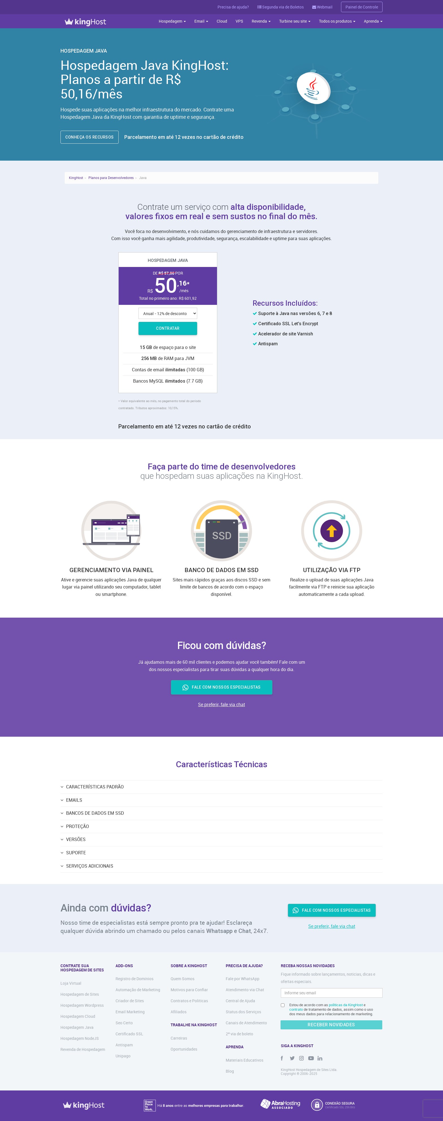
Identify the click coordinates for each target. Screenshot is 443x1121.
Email (201, 21)
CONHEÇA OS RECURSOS (89, 137)
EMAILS (74, 800)
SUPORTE (76, 853)
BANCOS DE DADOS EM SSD (95, 813)
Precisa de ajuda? (233, 7)
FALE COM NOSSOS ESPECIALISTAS (222, 687)
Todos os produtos (337, 21)
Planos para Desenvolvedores (111, 177)
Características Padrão (95, 787)
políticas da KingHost (346, 1004)
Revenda (261, 21)
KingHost (76, 177)
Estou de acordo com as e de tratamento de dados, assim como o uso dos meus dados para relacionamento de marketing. (331, 1009)
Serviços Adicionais (89, 866)
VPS (239, 21)
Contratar (168, 328)
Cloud (222, 21)
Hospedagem (172, 21)
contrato (296, 1009)
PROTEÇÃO (77, 826)
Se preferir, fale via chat (221, 704)
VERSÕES (76, 839)
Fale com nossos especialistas (332, 910)
